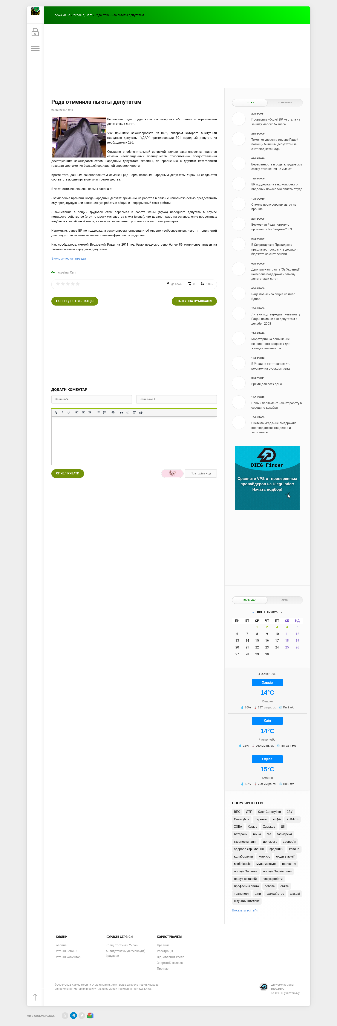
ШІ (283, 827)
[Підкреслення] (68, 413)
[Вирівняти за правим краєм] (90, 413)
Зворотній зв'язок (170, 963)
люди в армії (285, 856)
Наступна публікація (194, 301)
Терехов (261, 819)
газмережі (284, 834)
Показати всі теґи (244, 910)
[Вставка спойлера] (134, 413)
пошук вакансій (245, 879)
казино (294, 849)
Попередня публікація (74, 301)
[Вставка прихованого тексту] (141, 413)
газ (269, 834)
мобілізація (242, 864)
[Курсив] (62, 413)
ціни (258, 894)
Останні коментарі (68, 957)
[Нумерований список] (104, 413)
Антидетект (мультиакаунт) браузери (126, 953)
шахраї (295, 894)
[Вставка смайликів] (113, 413)
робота (270, 886)
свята (284, 886)
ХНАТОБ (292, 819)
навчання (289, 864)
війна (257, 834)
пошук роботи (272, 879)
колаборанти (243, 856)
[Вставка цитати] (121, 413)
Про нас (162, 969)
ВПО (237, 812)
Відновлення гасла (170, 957)
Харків (252, 827)
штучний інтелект (246, 901)
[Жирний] (55, 413)
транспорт (241, 894)
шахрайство (275, 894)
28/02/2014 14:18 (62, 110)
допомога (270, 842)
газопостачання (245, 842)
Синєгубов (241, 819)
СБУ (290, 812)
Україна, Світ (82, 15)
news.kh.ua (62, 15)
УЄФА (277, 819)
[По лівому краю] (77, 413)
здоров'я (289, 842)
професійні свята (246, 886)
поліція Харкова (245, 871)
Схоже (250, 102)
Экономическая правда (68, 258)
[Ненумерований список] (98, 413)
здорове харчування (249, 849)
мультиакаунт (266, 864)
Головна (61, 945)
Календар (250, 600)
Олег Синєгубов (269, 812)
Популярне (285, 102)
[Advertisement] (177, 56)
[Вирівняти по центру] (83, 413)
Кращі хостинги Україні (122, 945)
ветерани (240, 834)
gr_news (176, 284)
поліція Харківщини (277, 871)
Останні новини (66, 951)
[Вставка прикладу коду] (128, 413)
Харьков (269, 827)
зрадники (276, 849)
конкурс (264, 856)
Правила (163, 945)
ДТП (249, 812)
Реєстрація (165, 951)
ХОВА (238, 827)
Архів (285, 600)
